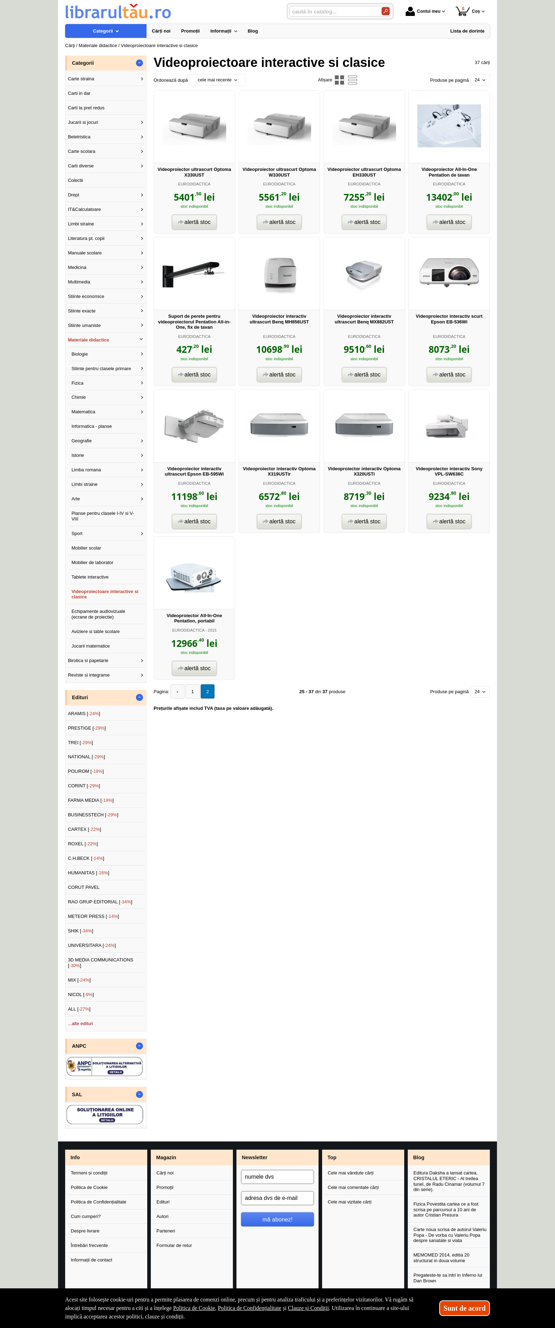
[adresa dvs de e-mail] (277, 1198)
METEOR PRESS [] (93, 916)
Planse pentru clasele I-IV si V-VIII (102, 516)
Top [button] (331, 1157)
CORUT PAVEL (84, 887)
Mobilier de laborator (92, 562)
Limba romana (86, 469)
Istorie (77, 455)
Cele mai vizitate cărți (350, 1202)
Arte (75, 498)
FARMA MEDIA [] (91, 800)
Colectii (75, 180)
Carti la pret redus (86, 107)
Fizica (77, 383)
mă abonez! (278, 1219)
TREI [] (80, 742)
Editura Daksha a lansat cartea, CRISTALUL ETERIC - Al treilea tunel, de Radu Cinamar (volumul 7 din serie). (449, 1181)
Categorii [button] (83, 63)
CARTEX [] (84, 829)
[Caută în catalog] (386, 11)
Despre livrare (85, 1231)
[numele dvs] (277, 1177)
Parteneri (165, 1231)
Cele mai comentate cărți (353, 1187)
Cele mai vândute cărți (350, 1172)
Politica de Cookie (89, 1187)
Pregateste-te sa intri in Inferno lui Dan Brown (447, 1277)
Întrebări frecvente (89, 1245)
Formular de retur (174, 1245)
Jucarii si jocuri (83, 122)
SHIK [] (80, 930)
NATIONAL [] (86, 756)
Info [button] (75, 1157)
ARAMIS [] (84, 713)
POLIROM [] (86, 771)
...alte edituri (80, 1023)
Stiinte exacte (82, 311)
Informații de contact (91, 1260)
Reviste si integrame (89, 675)
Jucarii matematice (90, 646)
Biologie (79, 354)
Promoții (164, 1187)
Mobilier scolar (86, 548)
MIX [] (79, 980)
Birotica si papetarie (88, 660)
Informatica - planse (91, 426)
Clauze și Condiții (308, 1308)
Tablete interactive (90, 577)
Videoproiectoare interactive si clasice (104, 594)
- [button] (139, 63)
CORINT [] (84, 785)
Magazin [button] (166, 1157)
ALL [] (79, 1009)
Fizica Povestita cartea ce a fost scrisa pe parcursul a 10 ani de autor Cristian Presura (446, 1209)
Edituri (163, 1202)
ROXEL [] (83, 843)
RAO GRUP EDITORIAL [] (100, 901)
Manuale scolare (85, 252)
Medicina (77, 267)
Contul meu (423, 11)
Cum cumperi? (86, 1216)
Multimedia (79, 281)
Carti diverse (81, 165)
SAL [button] (77, 1094)
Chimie (78, 397)
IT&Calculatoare (84, 209)
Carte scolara (81, 151)
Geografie (81, 440)
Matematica (83, 411)
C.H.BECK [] (86, 858)
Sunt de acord (465, 1308)
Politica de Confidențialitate (98, 1202)
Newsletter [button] (254, 1157)
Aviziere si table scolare (95, 631)
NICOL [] (81, 994)
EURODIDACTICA (194, 184)
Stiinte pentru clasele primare (101, 368)
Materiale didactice (88, 340)
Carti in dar (79, 93)
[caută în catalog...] (332, 11)
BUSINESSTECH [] (93, 814)
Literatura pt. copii (86, 238)
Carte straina (81, 78)
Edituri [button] (80, 697)
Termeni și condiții (89, 1172)
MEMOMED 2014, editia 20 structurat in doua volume (441, 1257)
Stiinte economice (86, 296)
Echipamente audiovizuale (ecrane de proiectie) (98, 614)
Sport (76, 533)
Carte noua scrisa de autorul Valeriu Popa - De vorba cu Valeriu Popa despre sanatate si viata (449, 1235)
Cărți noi (164, 1172)
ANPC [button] (79, 1046)
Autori (162, 1216)
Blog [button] (418, 1157)
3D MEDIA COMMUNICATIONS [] (100, 962)
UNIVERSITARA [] (92, 945)
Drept (73, 194)
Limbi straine (81, 223)
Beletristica (79, 136)
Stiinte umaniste (84, 325)
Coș (468, 11)
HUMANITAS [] (88, 872)
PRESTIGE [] (87, 728)
